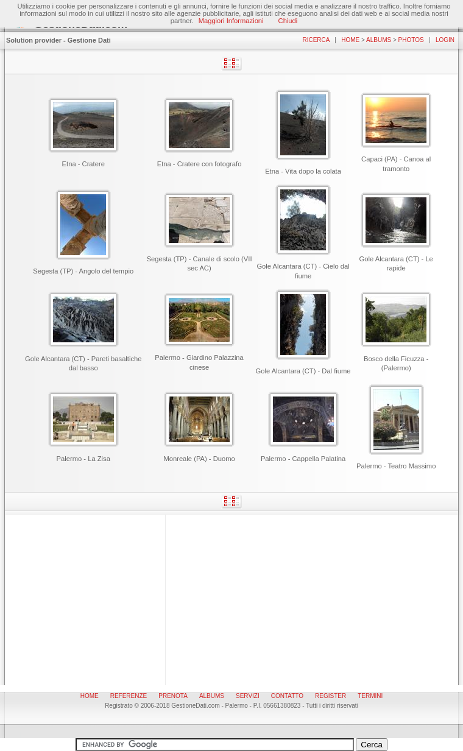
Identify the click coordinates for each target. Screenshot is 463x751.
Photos (411, 40)
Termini (370, 696)
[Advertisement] (232, 600)
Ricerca (315, 40)
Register (330, 696)
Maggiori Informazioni (231, 20)
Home (350, 40)
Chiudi (288, 20)
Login (445, 40)
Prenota (173, 696)
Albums (378, 40)
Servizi (248, 696)
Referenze (128, 696)
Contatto (287, 696)
